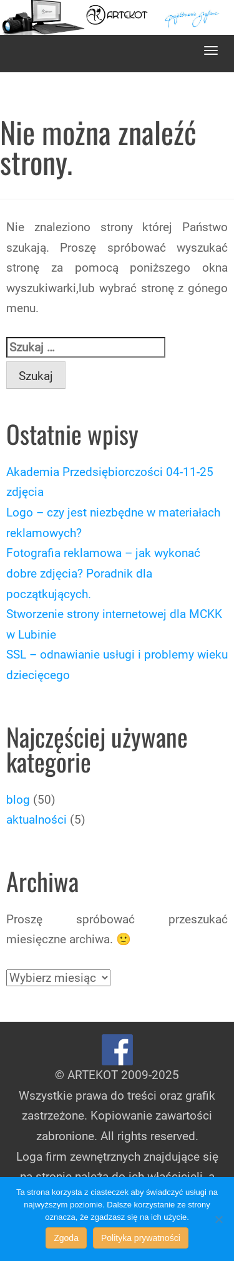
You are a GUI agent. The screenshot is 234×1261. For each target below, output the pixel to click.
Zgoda (66, 1238)
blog (18, 799)
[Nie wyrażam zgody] (218, 1219)
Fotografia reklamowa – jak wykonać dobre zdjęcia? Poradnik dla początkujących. (103, 573)
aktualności (36, 819)
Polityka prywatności (140, 1238)
